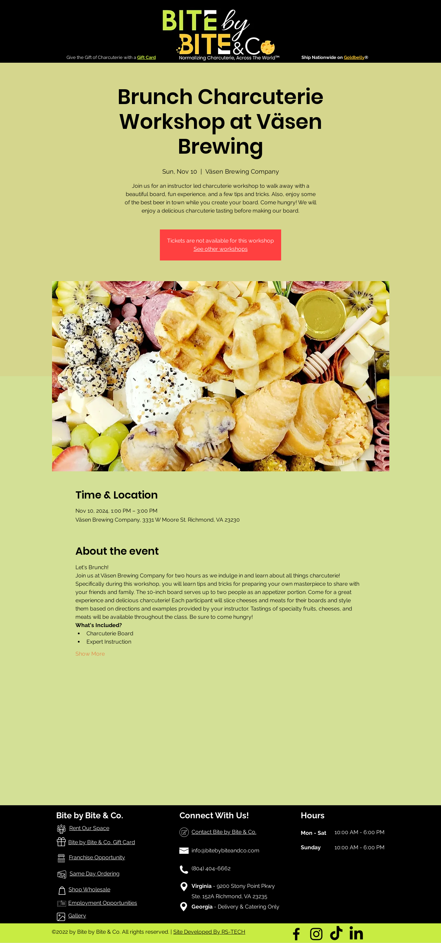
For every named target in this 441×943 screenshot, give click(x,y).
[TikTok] (336, 934)
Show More (90, 653)
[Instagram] (316, 934)
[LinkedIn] (356, 934)
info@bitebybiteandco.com (225, 850)
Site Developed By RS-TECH (209, 932)
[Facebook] (296, 934)
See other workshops (221, 249)
